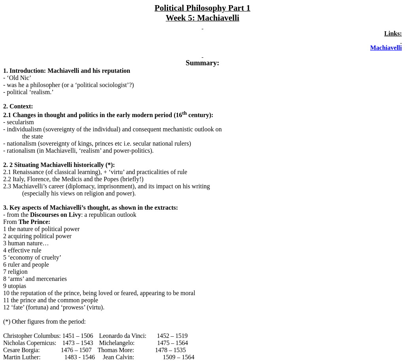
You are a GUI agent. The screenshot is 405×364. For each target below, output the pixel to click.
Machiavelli (386, 47)
